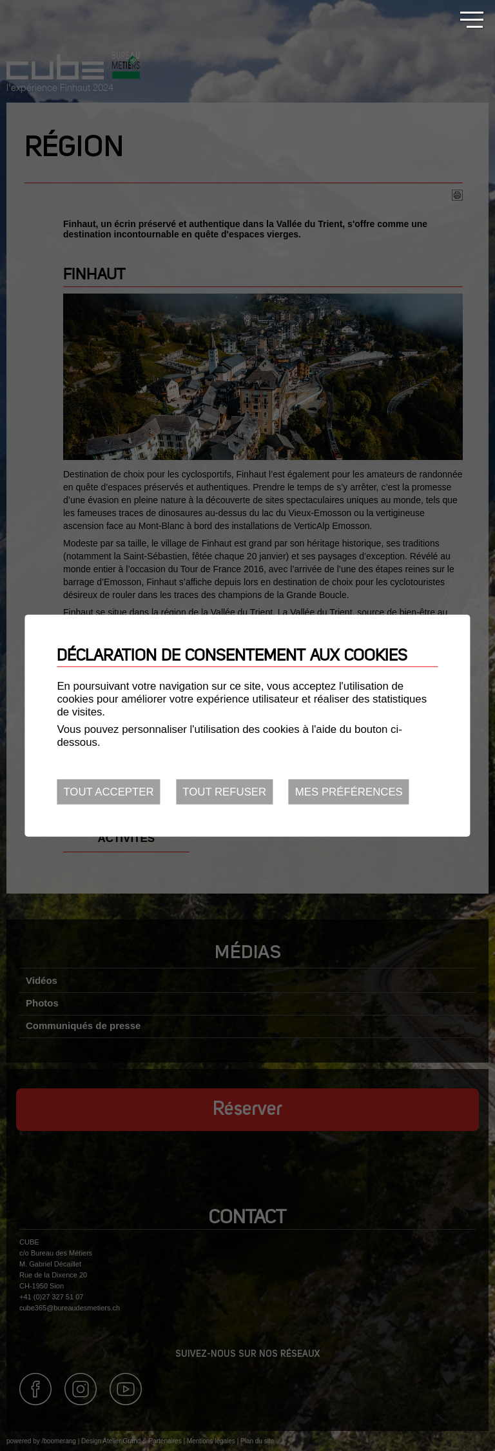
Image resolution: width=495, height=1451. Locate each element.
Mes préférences (349, 792)
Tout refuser (224, 792)
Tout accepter (108, 792)
